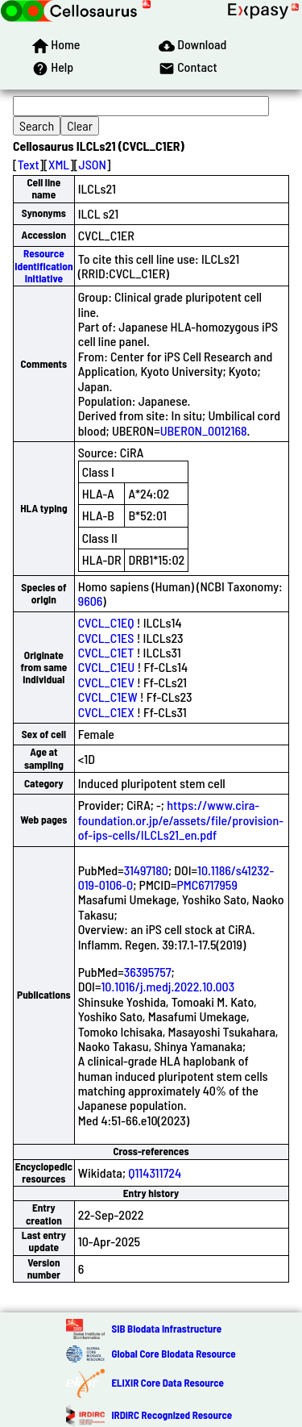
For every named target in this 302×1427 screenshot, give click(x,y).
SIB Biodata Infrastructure (166, 1328)
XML (58, 164)
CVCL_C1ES (106, 637)
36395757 (148, 971)
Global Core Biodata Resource (173, 1353)
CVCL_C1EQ (106, 622)
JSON (92, 164)
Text (28, 164)
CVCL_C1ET (106, 652)
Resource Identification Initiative (43, 266)
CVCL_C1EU (106, 666)
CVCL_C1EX (106, 712)
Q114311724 (154, 1172)
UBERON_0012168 (203, 430)
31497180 (146, 870)
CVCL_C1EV (106, 682)
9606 (90, 600)
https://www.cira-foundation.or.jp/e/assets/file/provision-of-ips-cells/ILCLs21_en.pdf (180, 819)
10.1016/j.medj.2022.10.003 (167, 986)
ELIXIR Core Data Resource (167, 1382)
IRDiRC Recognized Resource (171, 1414)
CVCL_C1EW (108, 696)
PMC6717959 (206, 884)
